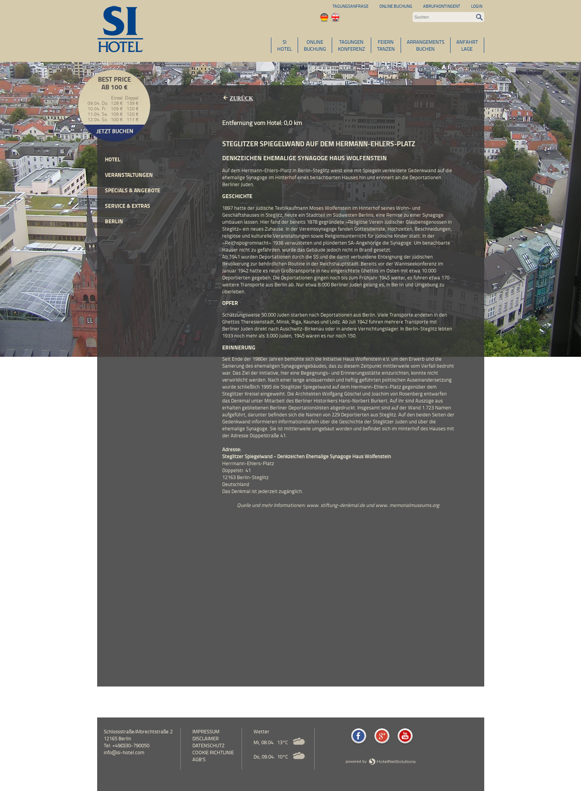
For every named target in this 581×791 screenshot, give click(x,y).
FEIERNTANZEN (386, 45)
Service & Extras (127, 206)
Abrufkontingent (441, 6)
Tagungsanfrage (350, 6)
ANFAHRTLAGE (467, 45)
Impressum (205, 731)
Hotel (112, 159)
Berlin (114, 221)
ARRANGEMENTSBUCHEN (425, 45)
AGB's (199, 759)
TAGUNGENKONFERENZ (351, 45)
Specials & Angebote (132, 190)
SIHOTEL (284, 45)
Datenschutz (208, 745)
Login (476, 6)
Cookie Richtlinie (213, 752)
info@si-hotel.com (124, 752)
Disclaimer (205, 738)
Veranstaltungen (129, 175)
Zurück (241, 98)
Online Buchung (395, 6)
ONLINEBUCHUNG (315, 45)
